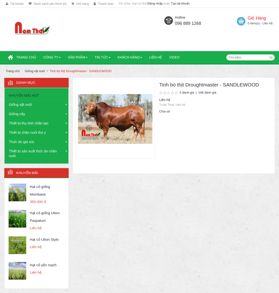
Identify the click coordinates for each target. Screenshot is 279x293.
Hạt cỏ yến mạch (43, 265)
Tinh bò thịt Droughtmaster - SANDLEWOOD (81, 71)
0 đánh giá (187, 92)
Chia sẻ (164, 111)
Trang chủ (13, 71)
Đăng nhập (154, 3)
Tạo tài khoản (180, 3)
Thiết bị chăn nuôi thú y (27, 132)
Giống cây (17, 114)
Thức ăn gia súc (22, 142)
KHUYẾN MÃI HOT (24, 95)
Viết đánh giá (207, 92)
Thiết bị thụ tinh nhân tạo (28, 123)
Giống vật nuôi (35, 71)
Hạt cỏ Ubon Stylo (44, 239)
